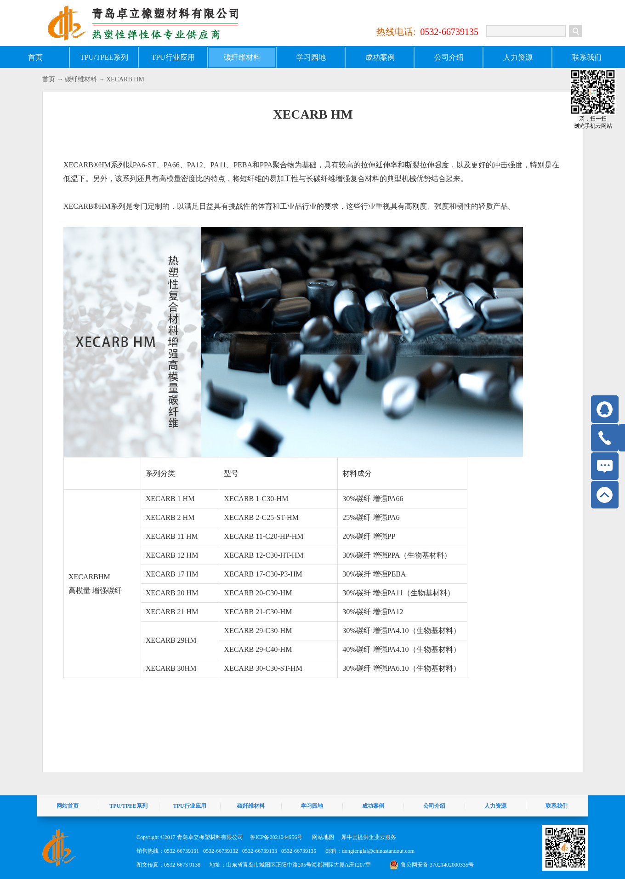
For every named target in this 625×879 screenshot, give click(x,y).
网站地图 (321, 837)
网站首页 (68, 806)
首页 (35, 57)
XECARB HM (125, 79)
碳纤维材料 (81, 79)
